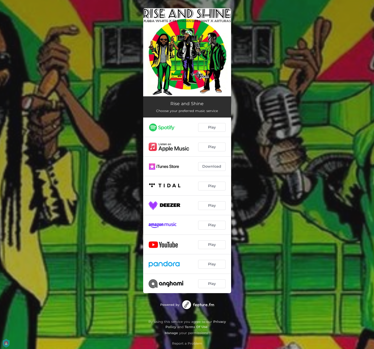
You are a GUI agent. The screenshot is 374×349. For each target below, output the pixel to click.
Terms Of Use (196, 327)
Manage (171, 333)
